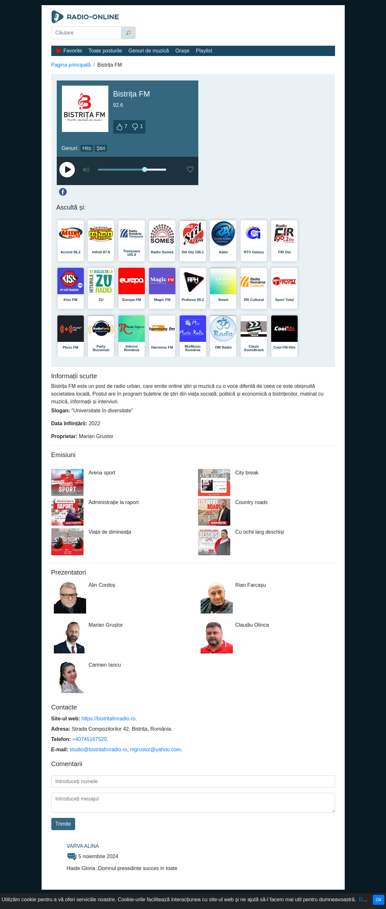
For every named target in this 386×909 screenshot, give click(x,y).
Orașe (182, 50)
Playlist (204, 50)
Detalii (366, 899)
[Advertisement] (237, 26)
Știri (100, 148)
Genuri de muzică (148, 50)
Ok (378, 899)
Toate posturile (105, 50)
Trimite (63, 824)
